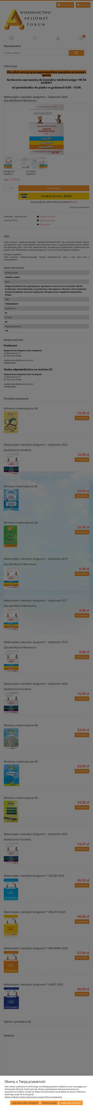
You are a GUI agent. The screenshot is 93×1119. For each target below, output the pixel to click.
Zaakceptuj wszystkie (71, 1103)
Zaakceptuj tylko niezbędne (25, 1103)
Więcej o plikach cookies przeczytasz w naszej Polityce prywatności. (33, 1097)
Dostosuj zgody (49, 1103)
